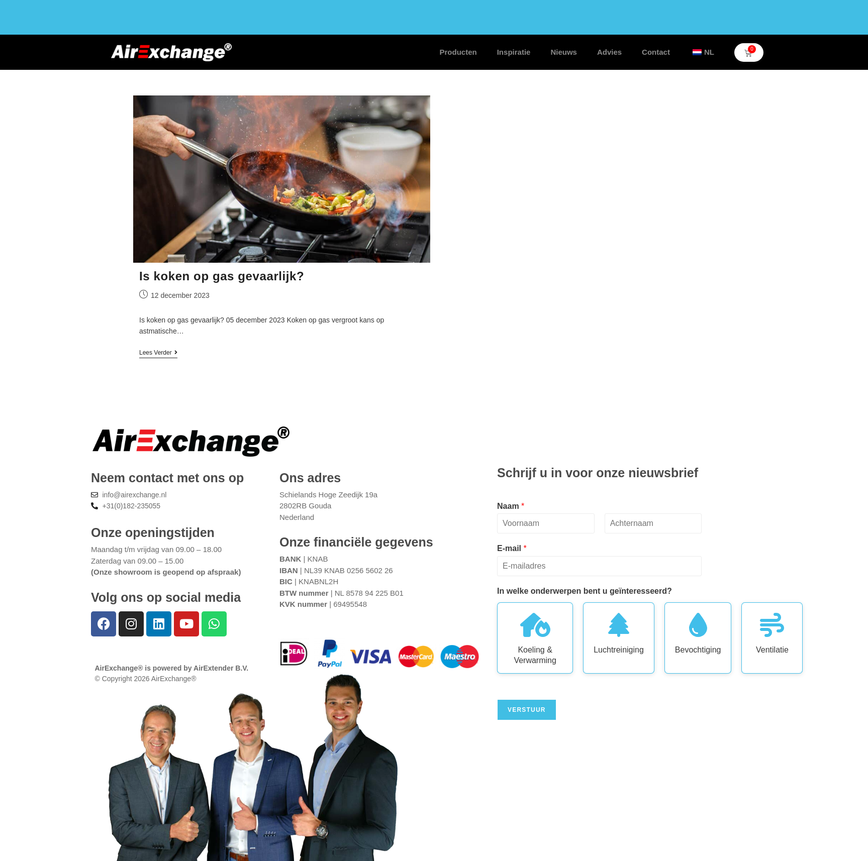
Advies (609, 52)
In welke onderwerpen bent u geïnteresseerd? (584, 591)
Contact (656, 52)
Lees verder (158, 352)
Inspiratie (514, 52)
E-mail (512, 548)
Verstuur (527, 709)
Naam (510, 506)
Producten (458, 52)
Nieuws (563, 52)
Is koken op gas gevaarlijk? (221, 276)
